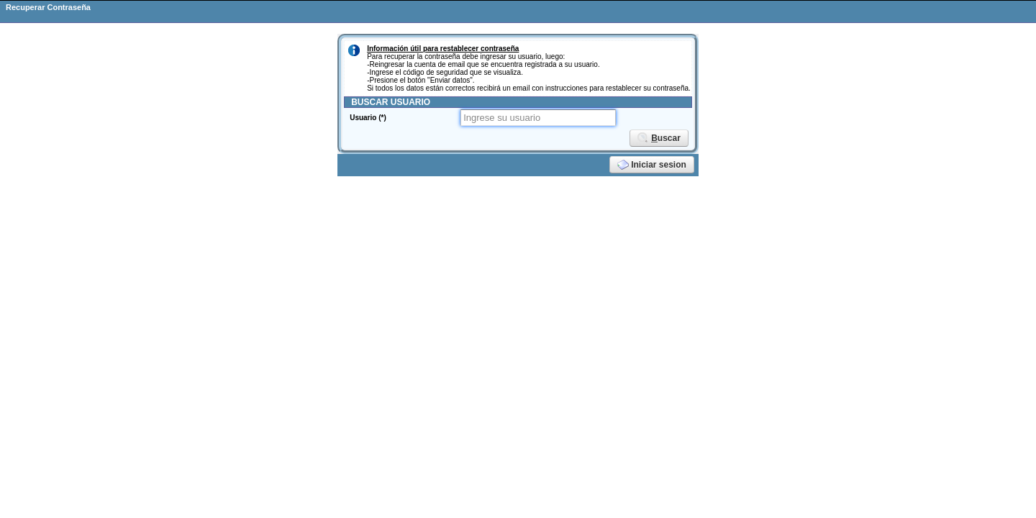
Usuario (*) (368, 118)
